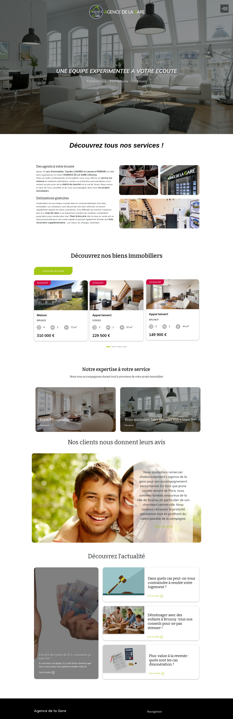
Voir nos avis (163, 524)
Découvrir (43, 425)
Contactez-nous (45, 702)
